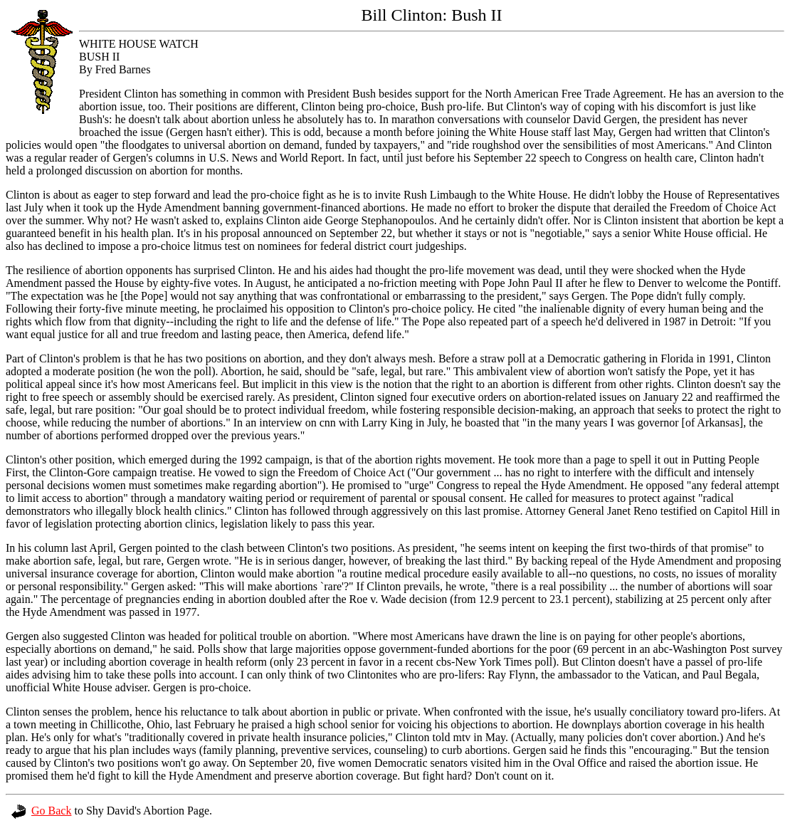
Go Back (41, 811)
